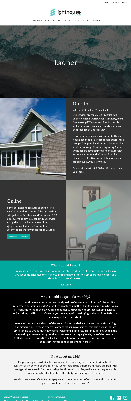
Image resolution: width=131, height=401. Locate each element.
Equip (48, 20)
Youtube (24, 236)
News (78, 20)
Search (107, 2)
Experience (36, 20)
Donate (116, 2)
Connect (57, 20)
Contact (125, 2)
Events (68, 20)
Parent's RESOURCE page (44, 379)
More (96, 20)
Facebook (13, 236)
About (86, 20)
